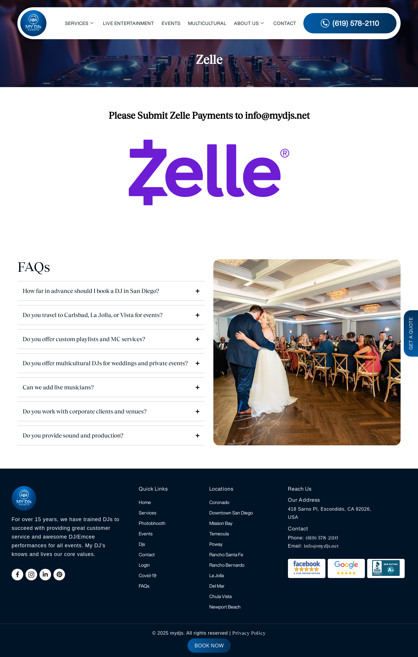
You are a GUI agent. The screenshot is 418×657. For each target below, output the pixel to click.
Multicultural (207, 23)
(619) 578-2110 (322, 538)
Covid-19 (147, 575)
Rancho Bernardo (226, 565)
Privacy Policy (249, 633)
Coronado (219, 502)
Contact (284, 23)
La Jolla (216, 575)
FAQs (144, 586)
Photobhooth (152, 523)
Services (79, 23)
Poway (216, 544)
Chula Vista (220, 596)
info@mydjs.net (321, 546)
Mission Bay (221, 523)
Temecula (219, 533)
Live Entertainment (128, 23)
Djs (142, 544)
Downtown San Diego (231, 512)
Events (171, 23)
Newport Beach (225, 606)
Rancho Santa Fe (226, 554)
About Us (249, 23)
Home (145, 502)
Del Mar (217, 586)
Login (144, 565)
